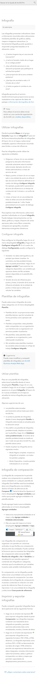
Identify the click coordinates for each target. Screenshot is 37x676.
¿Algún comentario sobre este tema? (21, 672)
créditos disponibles (23, 117)
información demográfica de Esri (21, 102)
